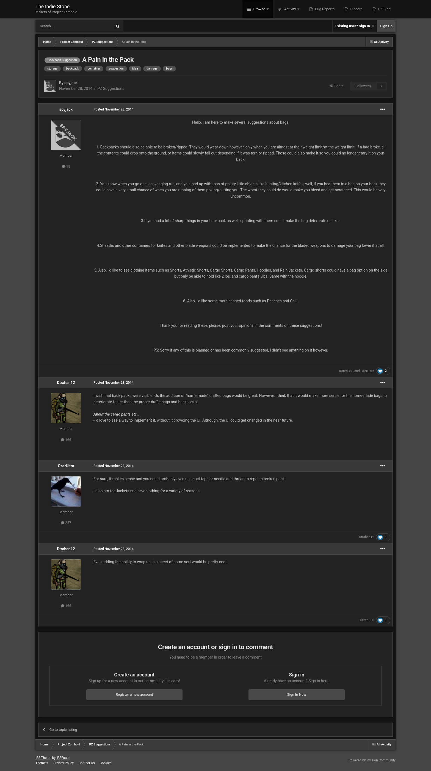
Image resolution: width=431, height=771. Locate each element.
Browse (259, 9)
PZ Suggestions (110, 88)
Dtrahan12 (66, 382)
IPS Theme (43, 758)
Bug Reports (324, 9)
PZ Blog (384, 9)
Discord (355, 9)
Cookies (106, 763)
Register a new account (134, 694)
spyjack (71, 83)
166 (66, 440)
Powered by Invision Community (372, 760)
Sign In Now (296, 694)
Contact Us (87, 763)
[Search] (60, 26)
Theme (41, 763)
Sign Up (386, 26)
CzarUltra (367, 371)
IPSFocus (63, 758)
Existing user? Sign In (354, 26)
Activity (290, 9)
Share (337, 86)
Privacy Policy (63, 763)
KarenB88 (346, 371)
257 (66, 523)
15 (66, 166)
